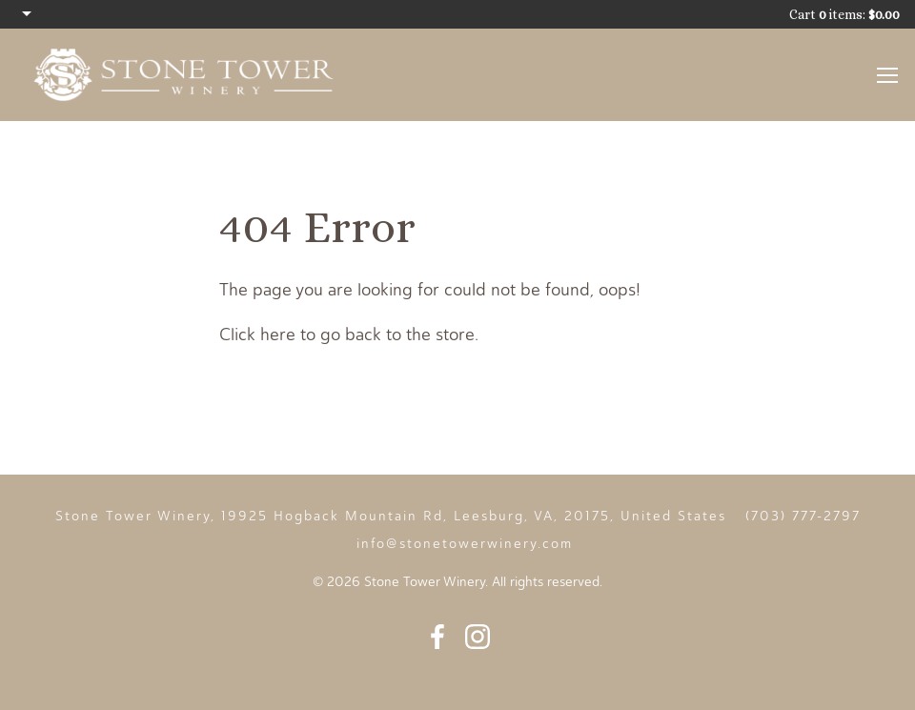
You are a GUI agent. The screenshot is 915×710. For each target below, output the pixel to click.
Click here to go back (300, 334)
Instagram (477, 636)
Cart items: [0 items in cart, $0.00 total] (844, 14)
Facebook (437, 636)
